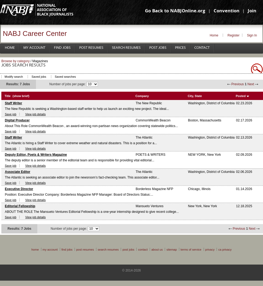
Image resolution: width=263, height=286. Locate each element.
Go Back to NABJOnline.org (175, 11)
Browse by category (15, 61)
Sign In (252, 35)
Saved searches (65, 76)
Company (142, 96)
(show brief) (21, 96)
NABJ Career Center (35, 33)
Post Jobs (157, 48)
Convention (226, 11)
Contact (202, 48)
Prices (180, 48)
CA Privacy (225, 249)
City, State (195, 96)
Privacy (210, 249)
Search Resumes (126, 48)
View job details (35, 114)
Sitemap (171, 249)
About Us (157, 249)
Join (252, 11)
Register (234, 35)
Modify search (14, 76)
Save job (10, 114)
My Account (34, 48)
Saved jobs (38, 76)
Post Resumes (91, 48)
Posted (241, 96)
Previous (237, 84)
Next (250, 84)
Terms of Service (191, 249)
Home (214, 35)
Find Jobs (62, 48)
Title (7, 96)
